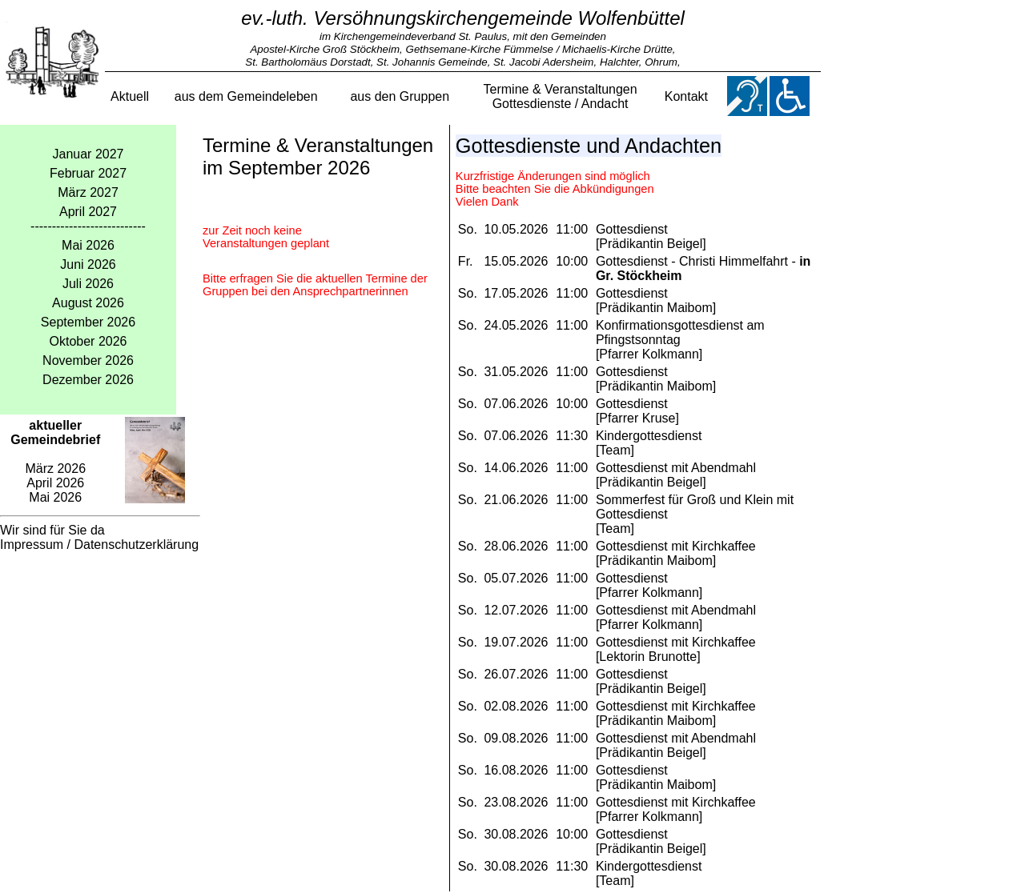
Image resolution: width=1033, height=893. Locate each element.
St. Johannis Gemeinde (432, 62)
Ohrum (661, 62)
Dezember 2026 (88, 379)
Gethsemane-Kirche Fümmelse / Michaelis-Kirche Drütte (539, 49)
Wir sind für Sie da (52, 530)
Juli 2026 (88, 283)
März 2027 (88, 192)
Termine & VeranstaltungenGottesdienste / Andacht (560, 96)
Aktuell (130, 96)
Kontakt (686, 96)
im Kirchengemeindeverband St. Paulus (413, 36)
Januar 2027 (88, 154)
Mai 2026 (88, 245)
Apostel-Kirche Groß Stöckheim (325, 49)
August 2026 (88, 303)
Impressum (31, 544)
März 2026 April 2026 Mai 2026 (55, 461)
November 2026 (88, 360)
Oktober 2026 (88, 341)
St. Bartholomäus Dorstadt (307, 62)
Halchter (619, 62)
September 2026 (88, 322)
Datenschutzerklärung (136, 544)
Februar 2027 (88, 173)
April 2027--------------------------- (88, 219)
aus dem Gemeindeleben (246, 96)
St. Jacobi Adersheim (543, 62)
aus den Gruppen (399, 96)
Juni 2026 (87, 264)
